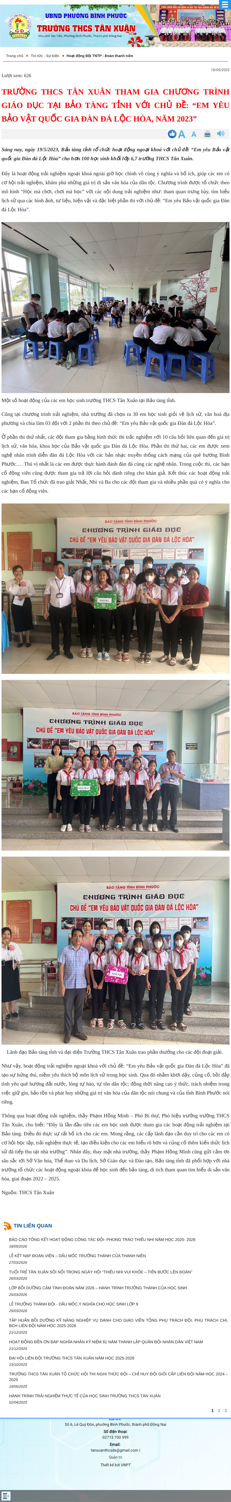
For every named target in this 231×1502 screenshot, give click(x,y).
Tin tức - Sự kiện (45, 56)
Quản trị (115, 1457)
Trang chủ (14, 56)
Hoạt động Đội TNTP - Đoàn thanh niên (100, 56)
